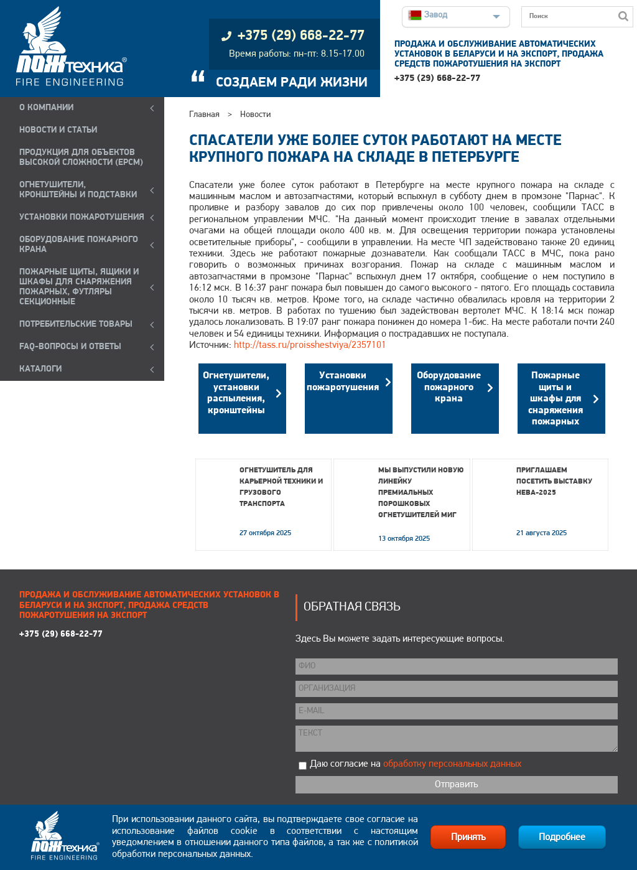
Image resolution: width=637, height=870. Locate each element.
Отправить (456, 785)
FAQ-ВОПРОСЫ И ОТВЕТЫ (70, 347)
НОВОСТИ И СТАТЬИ (58, 130)
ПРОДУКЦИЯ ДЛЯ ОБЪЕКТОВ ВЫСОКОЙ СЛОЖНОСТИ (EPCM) (81, 157)
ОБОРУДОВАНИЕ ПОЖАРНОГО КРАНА (78, 245)
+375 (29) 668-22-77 (437, 78)
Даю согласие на (415, 764)
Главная (204, 114)
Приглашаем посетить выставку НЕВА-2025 (554, 482)
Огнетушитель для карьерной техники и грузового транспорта (281, 487)
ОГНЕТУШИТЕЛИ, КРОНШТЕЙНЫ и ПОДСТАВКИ (78, 190)
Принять (468, 838)
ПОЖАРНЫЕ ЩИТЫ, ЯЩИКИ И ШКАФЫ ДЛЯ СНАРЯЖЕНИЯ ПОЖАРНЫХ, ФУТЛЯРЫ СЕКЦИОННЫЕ (79, 287)
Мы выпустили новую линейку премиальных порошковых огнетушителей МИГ (420, 493)
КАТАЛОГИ (40, 369)
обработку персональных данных (452, 764)
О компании (46, 108)
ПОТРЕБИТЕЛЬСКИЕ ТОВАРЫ (76, 324)
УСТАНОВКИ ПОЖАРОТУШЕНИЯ (81, 217)
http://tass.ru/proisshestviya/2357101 (310, 345)
